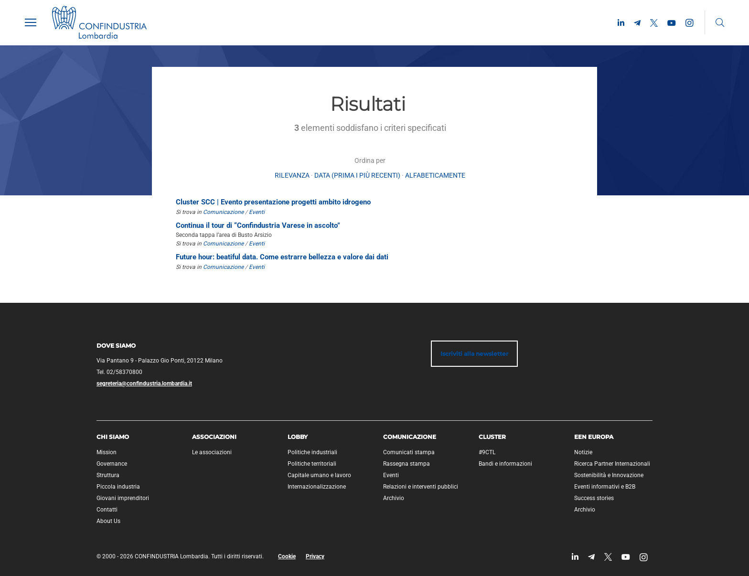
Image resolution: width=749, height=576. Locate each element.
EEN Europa (593, 436)
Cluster (492, 436)
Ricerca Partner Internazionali (612, 463)
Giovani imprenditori (122, 498)
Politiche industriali (312, 452)
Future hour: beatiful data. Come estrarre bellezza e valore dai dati (282, 257)
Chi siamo (112, 436)
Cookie (287, 556)
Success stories (594, 498)
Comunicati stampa (409, 452)
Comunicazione (223, 212)
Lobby (298, 436)
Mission (106, 452)
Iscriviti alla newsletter (474, 353)
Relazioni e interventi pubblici (420, 486)
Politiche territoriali (312, 463)
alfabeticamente (435, 175)
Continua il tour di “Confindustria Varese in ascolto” (258, 225)
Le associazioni (212, 452)
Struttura (107, 475)
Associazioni (214, 436)
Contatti (107, 509)
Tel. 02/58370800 (119, 372)
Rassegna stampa (406, 463)
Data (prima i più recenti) (357, 175)
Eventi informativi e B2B (604, 486)
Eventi (257, 212)
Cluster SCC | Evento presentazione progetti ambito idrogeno (273, 202)
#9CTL (487, 452)
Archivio (393, 498)
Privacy (315, 556)
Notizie (583, 452)
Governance (111, 463)
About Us (108, 521)
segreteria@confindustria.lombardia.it (144, 383)
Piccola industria (118, 486)
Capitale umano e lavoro (319, 475)
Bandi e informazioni (505, 463)
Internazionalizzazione (317, 486)
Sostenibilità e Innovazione (608, 475)
